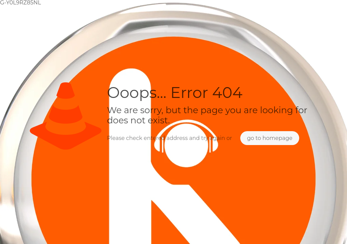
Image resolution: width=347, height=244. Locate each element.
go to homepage (269, 138)
